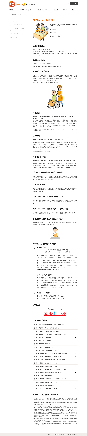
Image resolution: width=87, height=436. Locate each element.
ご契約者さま (12, 10)
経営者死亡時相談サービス (15, 40)
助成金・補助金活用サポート (16, 33)
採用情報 (65, 10)
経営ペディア (75, 10)
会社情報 (56, 10)
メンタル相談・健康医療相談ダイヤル (17, 24)
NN (23, 4)
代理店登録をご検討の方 (43, 10)
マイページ (74, 3)
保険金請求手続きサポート (15, 37)
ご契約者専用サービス (15, 14)
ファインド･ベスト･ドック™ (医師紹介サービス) (17, 29)
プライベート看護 (13, 21)
